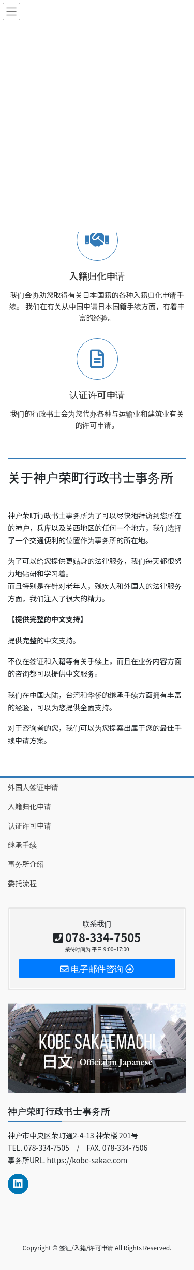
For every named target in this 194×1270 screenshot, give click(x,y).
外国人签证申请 (33, 787)
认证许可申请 (29, 825)
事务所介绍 (26, 864)
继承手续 (22, 844)
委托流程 (22, 883)
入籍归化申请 (29, 806)
